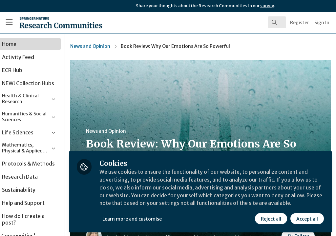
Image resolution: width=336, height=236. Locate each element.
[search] (277, 22)
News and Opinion (109, 46)
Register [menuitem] (299, 23)
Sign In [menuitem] (321, 23)
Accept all (307, 219)
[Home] (49, 22)
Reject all (271, 219)
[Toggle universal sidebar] (9, 22)
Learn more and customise (151, 219)
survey (267, 6)
